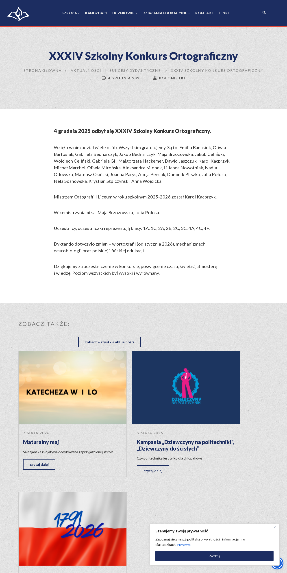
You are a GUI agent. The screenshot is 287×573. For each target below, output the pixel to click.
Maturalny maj (41, 412)
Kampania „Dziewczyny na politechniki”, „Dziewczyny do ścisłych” (139, 418)
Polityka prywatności (199, 566)
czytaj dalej (39, 440)
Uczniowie (123, 13)
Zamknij (228, 554)
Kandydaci (96, 13)
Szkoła (69, 13)
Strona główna (43, 70)
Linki (224, 13)
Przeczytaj (238, 543)
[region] (228, 543)
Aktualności (86, 70)
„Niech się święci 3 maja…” (226, 412)
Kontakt (204, 13)
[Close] (273, 526)
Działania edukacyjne (165, 13)
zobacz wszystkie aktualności (237, 323)
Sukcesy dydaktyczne (135, 70)
